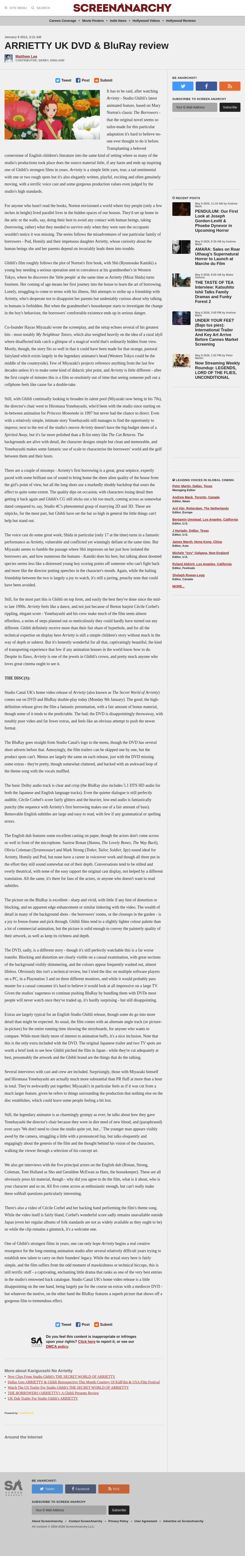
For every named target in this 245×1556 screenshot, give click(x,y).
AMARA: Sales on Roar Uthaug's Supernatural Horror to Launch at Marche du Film (217, 256)
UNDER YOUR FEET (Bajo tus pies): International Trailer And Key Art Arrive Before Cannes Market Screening (216, 332)
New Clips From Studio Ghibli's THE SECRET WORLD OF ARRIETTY (61, 1377)
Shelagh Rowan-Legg (188, 575)
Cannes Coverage (62, 20)
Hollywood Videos (146, 20)
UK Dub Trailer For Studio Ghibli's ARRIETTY (43, 1398)
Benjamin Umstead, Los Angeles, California (205, 519)
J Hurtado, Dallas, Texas (190, 530)
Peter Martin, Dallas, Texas (192, 486)
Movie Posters (93, 20)
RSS (113, 1489)
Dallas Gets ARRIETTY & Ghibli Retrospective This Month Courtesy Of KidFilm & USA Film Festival (84, 1382)
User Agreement (145, 1521)
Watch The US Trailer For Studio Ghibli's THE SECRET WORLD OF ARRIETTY (68, 1387)
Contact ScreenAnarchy (85, 1521)
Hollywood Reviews (181, 20)
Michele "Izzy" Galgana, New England (200, 553)
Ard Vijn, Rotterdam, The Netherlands (200, 508)
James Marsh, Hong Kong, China (197, 542)
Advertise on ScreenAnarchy (183, 1521)
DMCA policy (57, 1347)
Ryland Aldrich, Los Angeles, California (202, 564)
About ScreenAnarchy (47, 1521)
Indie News (118, 20)
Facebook (80, 1489)
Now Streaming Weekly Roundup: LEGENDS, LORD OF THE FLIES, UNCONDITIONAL (217, 370)
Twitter (47, 1489)
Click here (86, 1342)
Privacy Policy (118, 1521)
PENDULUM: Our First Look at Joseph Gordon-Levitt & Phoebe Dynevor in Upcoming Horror (216, 221)
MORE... (178, 586)
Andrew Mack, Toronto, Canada (196, 497)
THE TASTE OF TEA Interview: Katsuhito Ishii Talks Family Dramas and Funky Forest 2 (214, 292)
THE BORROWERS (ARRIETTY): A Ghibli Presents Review (53, 1393)
